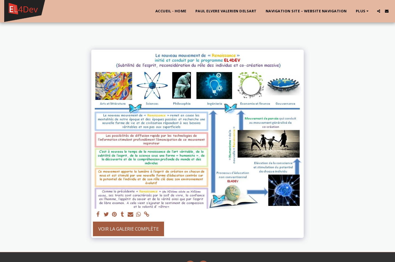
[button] (378, 11)
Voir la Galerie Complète (128, 229)
